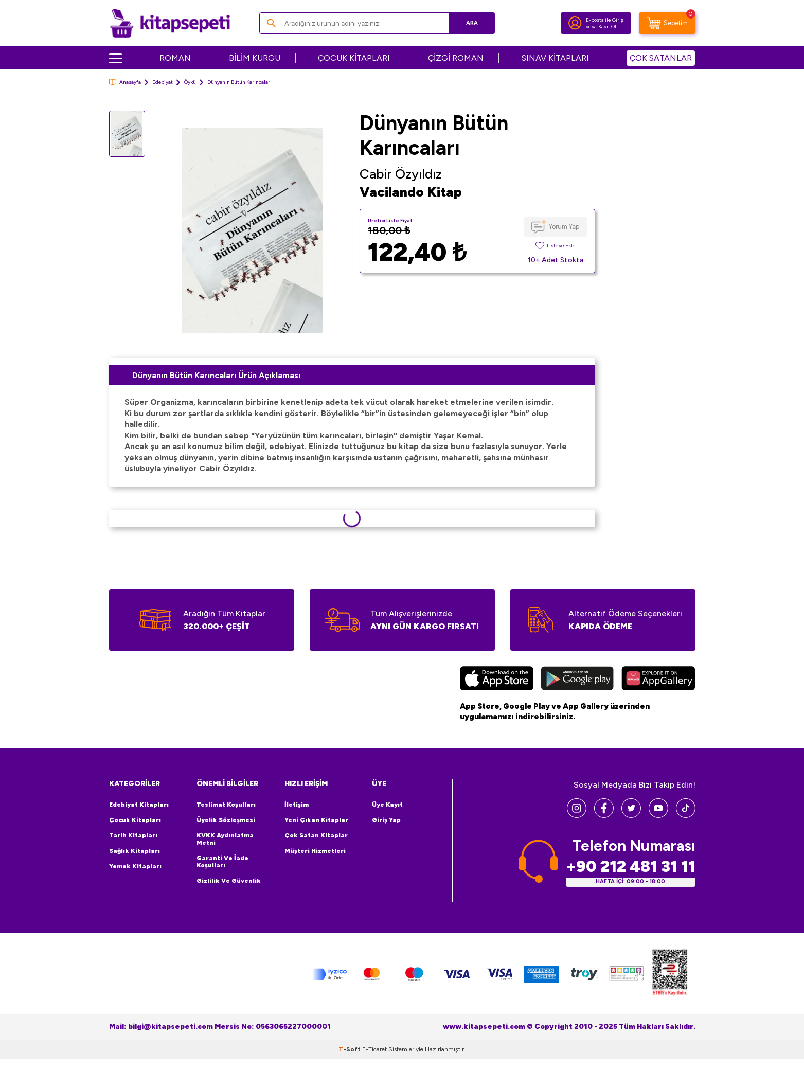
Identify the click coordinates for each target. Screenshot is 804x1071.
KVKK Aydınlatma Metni (225, 839)
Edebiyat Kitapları (139, 804)
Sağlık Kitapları (134, 850)
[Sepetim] (667, 23)
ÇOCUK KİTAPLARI (354, 58)
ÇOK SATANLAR (661, 58)
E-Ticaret (374, 1049)
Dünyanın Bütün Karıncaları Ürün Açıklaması (216, 375)
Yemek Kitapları (135, 866)
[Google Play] (577, 679)
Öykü (190, 82)
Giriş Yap (386, 820)
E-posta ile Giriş (604, 19)
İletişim (296, 804)
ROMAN (175, 58)
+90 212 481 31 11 (630, 866)
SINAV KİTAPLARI (555, 58)
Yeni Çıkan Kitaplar (316, 820)
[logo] (170, 23)
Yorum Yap (564, 226)
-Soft (350, 1049)
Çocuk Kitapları (135, 820)
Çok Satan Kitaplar (316, 835)
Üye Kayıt (387, 804)
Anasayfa (125, 82)
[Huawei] (658, 679)
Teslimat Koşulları (226, 804)
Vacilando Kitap (411, 192)
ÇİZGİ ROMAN (456, 58)
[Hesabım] (575, 23)
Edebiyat (162, 82)
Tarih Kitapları (133, 835)
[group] (252, 230)
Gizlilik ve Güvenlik (228, 880)
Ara (472, 23)
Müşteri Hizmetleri (315, 850)
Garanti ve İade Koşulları (222, 861)
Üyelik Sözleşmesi (225, 820)
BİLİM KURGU (254, 58)
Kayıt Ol (607, 26)
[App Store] (496, 679)
